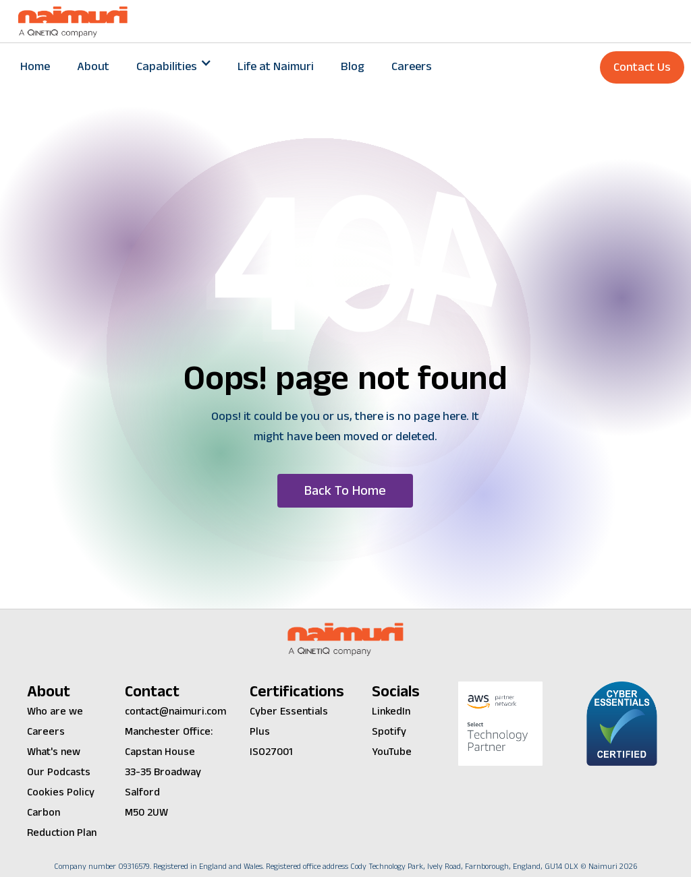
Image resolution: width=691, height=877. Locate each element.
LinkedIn (391, 711)
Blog (352, 66)
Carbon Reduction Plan (61, 823)
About (93, 66)
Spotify (389, 731)
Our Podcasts (58, 772)
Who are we (55, 711)
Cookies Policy (60, 792)
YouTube (392, 752)
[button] (173, 66)
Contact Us (642, 67)
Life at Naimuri (276, 66)
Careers (411, 66)
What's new (53, 752)
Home (35, 66)
